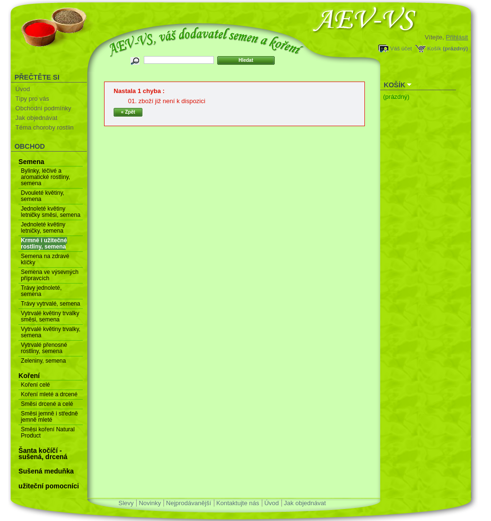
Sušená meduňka (46, 471)
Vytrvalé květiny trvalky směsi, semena (50, 316)
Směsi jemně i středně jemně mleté (49, 416)
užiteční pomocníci (49, 486)
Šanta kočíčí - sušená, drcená (43, 454)
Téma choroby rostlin (44, 127)
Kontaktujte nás (237, 503)
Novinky (150, 503)
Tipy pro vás (32, 98)
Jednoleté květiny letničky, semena (43, 227)
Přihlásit (457, 37)
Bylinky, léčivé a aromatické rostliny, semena (45, 177)
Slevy (126, 503)
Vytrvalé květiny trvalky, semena (51, 332)
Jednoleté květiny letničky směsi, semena (51, 211)
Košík (434, 48)
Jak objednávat (36, 117)
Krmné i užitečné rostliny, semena (44, 243)
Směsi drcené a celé (47, 404)
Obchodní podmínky (43, 108)
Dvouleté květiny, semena (43, 195)
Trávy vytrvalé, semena (51, 303)
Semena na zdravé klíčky (45, 259)
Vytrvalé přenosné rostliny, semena (44, 348)
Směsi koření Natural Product (48, 432)
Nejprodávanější (188, 503)
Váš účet (401, 48)
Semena (32, 162)
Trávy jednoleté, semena (41, 290)
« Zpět (128, 112)
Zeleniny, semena (43, 360)
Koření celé (35, 384)
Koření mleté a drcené (49, 394)
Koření (29, 375)
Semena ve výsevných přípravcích (50, 275)
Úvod (22, 89)
